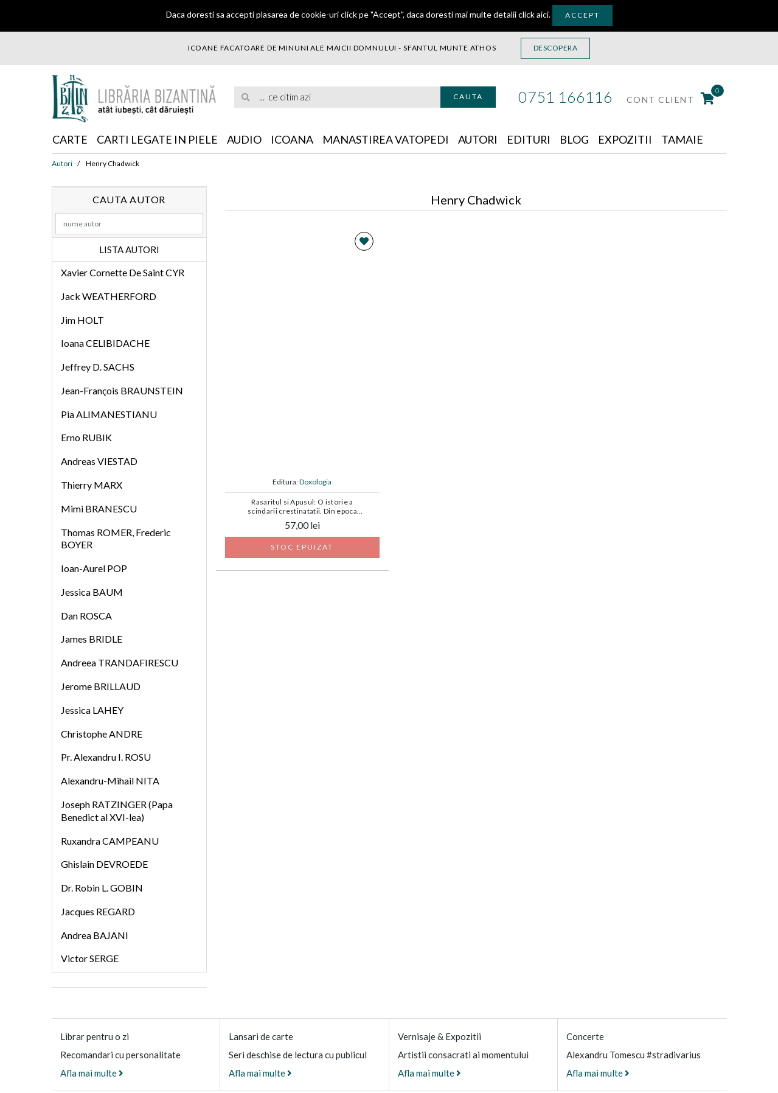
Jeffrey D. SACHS (97, 366)
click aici (533, 14)
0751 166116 (565, 97)
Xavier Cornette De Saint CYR (122, 272)
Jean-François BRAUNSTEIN (122, 390)
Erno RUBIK (86, 437)
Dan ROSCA (86, 615)
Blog (577, 139)
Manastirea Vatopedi (387, 139)
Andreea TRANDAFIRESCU (119, 662)
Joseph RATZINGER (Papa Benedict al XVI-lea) (117, 810)
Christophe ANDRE (101, 733)
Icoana (293, 139)
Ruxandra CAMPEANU (110, 841)
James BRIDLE (91, 639)
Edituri (531, 139)
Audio (245, 139)
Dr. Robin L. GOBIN (102, 887)
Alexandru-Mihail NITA (110, 780)
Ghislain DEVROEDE (104, 864)
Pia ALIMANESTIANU (109, 414)
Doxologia (315, 481)
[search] (337, 97)
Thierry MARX (91, 485)
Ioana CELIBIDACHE (105, 343)
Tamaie (685, 139)
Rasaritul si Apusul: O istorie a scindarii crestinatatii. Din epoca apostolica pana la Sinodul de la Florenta (302, 507)
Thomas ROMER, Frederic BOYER (116, 538)
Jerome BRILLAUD (101, 686)
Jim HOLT (82, 320)
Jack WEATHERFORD (108, 296)
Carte (70, 139)
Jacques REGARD (98, 911)
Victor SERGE (90, 958)
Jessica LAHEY (92, 710)
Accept (582, 14)
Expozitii (628, 139)
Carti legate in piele (158, 139)
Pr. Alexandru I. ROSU (106, 757)
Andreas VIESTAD (99, 461)
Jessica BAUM (92, 592)
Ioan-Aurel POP (94, 568)
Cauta (468, 96)
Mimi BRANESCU (99, 508)
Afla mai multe (91, 1072)
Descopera (555, 47)
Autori (480, 139)
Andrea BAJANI (94, 935)
